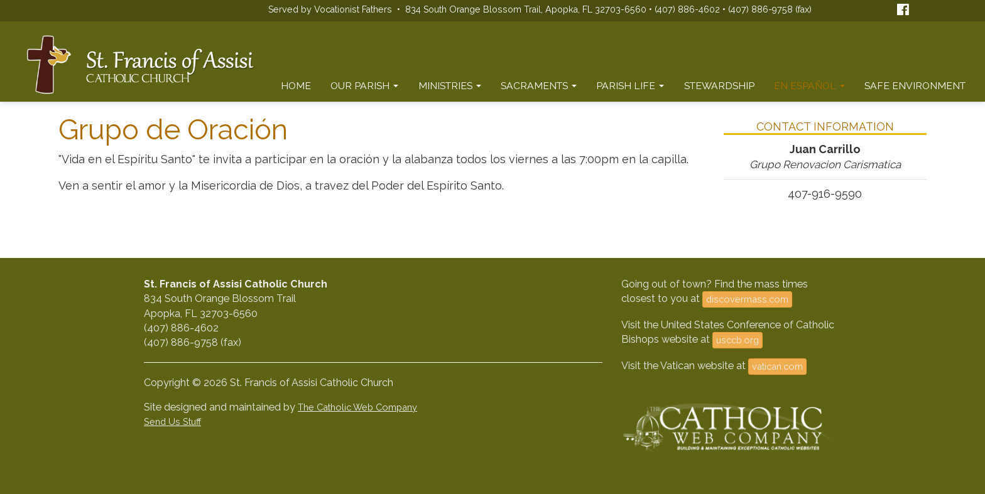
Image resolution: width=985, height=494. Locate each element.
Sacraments (539, 86)
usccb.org (737, 340)
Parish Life (630, 86)
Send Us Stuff (172, 421)
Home (296, 86)
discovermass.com (747, 299)
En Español (809, 86)
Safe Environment (915, 86)
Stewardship (719, 86)
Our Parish (364, 86)
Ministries (449, 86)
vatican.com (777, 366)
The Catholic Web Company (357, 407)
